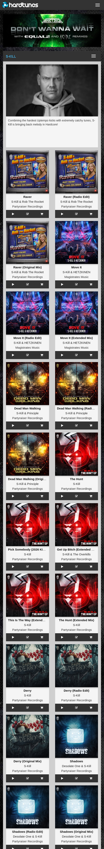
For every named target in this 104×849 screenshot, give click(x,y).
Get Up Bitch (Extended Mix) (77, 549)
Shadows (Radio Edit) (27, 831)
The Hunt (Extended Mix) (76, 620)
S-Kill (14, 201)
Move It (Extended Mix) (76, 338)
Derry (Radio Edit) (76, 690)
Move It (76, 267)
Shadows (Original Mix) (76, 831)
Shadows (76, 761)
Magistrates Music (76, 277)
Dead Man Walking (27, 408)
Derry (27, 690)
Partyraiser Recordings (27, 206)
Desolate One (71, 766)
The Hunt (76, 479)
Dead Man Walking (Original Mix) (31, 479)
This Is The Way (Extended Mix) (30, 620)
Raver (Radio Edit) (77, 197)
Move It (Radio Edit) (27, 338)
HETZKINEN (81, 272)
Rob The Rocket (33, 201)
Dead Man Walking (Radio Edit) (79, 408)
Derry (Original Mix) (27, 761)
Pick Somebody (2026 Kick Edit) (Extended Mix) (42, 549)
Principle (33, 413)
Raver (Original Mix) (27, 267)
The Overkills (82, 554)
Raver (27, 197)
